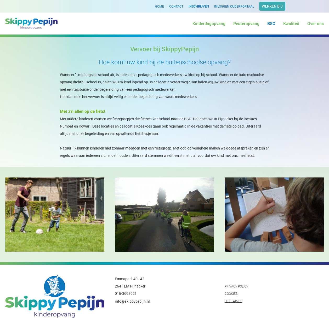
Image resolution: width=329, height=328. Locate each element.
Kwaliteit (291, 23)
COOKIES (231, 293)
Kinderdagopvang (208, 23)
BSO (271, 23)
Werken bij (272, 6)
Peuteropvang (246, 23)
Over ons (315, 23)
